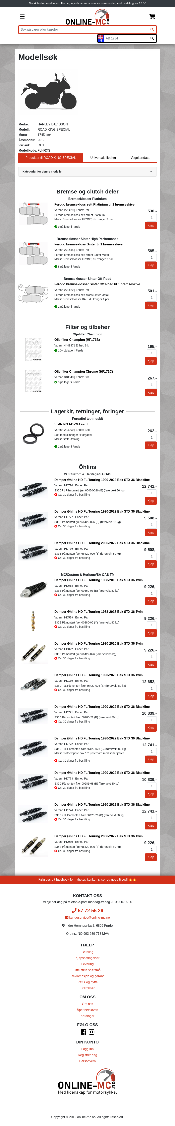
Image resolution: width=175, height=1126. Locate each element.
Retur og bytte (87, 982)
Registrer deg (87, 1055)
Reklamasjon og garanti (87, 976)
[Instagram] (91, 1033)
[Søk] (152, 29)
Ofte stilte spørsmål (87, 970)
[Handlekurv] (152, 17)
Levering (87, 964)
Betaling (87, 952)
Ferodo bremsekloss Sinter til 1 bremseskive (88, 244)
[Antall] (152, 218)
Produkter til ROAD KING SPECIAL (50, 157)
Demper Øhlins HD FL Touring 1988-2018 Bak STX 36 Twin (98, 580)
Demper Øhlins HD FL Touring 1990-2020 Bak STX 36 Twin (98, 643)
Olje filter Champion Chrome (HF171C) (83, 371)
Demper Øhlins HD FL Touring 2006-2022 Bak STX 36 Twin (98, 836)
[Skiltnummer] (126, 38)
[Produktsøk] (83, 29)
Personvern (87, 1061)
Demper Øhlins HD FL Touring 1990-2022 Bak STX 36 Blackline (102, 480)
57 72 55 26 (87, 910)
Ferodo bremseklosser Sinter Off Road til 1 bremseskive (97, 284)
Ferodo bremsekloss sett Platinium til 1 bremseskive (94, 204)
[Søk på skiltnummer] (152, 38)
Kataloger (88, 1016)
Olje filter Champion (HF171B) (77, 339)
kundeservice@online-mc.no (87, 917)
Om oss (87, 1004)
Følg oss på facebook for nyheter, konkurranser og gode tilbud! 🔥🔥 (88, 879)
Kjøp (151, 225)
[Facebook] (83, 1033)
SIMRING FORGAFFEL (71, 424)
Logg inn (87, 1049)
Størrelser (87, 988)
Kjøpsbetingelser (87, 958)
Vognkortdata (140, 157)
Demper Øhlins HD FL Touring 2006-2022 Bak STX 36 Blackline (102, 543)
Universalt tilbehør (103, 157)
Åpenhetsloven (87, 1010)
